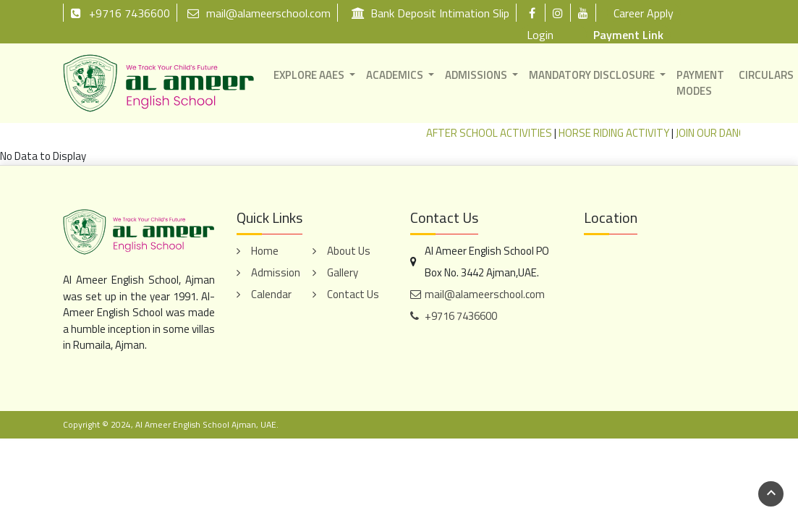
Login (540, 34)
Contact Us (353, 294)
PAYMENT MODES (700, 83)
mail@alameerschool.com (259, 13)
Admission (275, 272)
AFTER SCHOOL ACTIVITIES (502, 132)
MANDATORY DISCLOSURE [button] (592, 75)
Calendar (271, 294)
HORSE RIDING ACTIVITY (627, 132)
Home (265, 250)
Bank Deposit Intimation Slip (430, 13)
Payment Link (628, 34)
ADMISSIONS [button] (476, 75)
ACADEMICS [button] (394, 75)
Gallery (342, 272)
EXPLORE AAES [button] (308, 75)
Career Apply (644, 13)
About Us (348, 250)
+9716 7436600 (120, 13)
